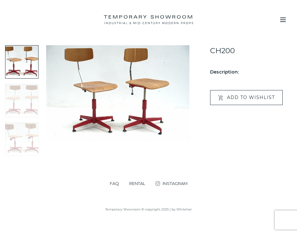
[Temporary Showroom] (148, 20)
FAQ (114, 183)
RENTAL (137, 183)
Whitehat (184, 209)
